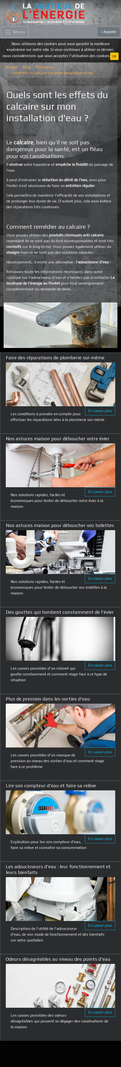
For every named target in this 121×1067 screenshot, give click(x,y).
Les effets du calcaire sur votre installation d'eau (52, 73)
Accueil (11, 67)
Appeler (109, 31)
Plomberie (44, 67)
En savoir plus (100, 410)
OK (114, 56)
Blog (26, 67)
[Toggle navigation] (14, 31)
